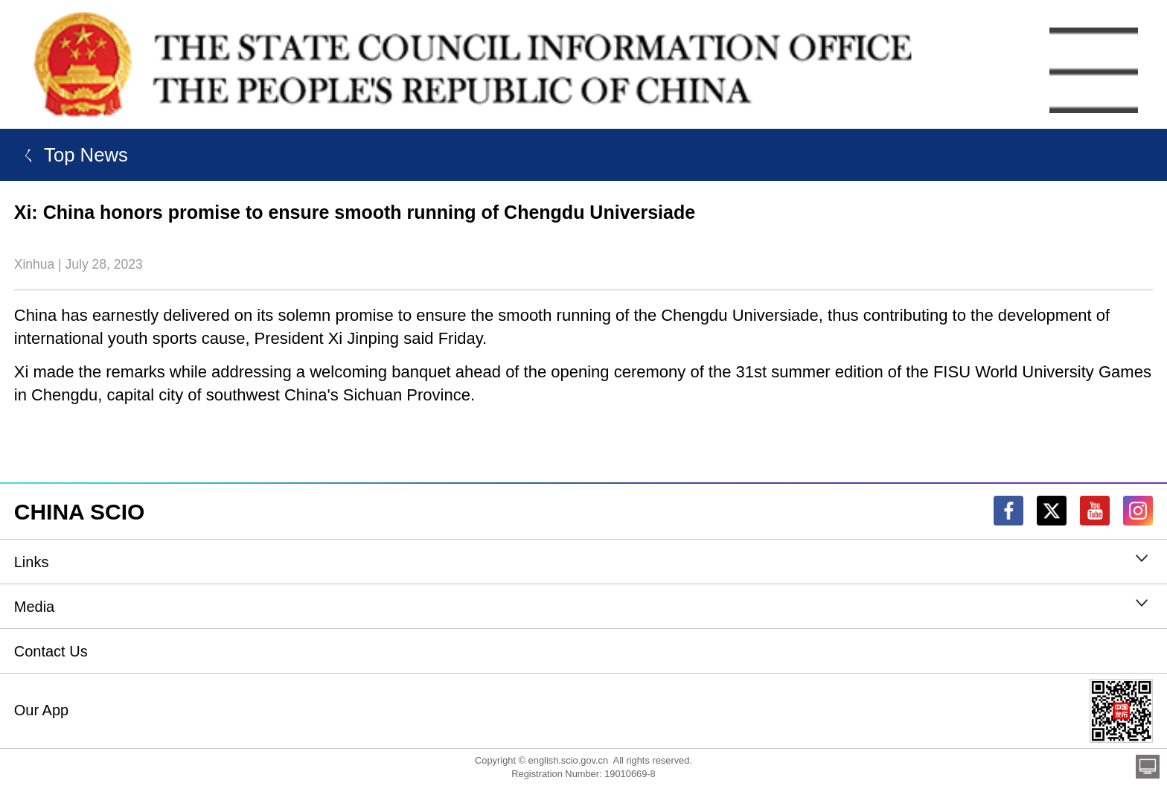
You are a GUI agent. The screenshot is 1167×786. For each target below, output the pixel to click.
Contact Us (51, 651)
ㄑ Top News (71, 154)
